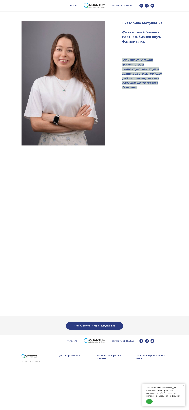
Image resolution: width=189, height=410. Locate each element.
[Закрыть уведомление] (183, 386)
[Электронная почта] (152, 6)
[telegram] (141, 6)
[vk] (147, 6)
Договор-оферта (69, 355)
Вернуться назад (123, 6)
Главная (72, 6)
